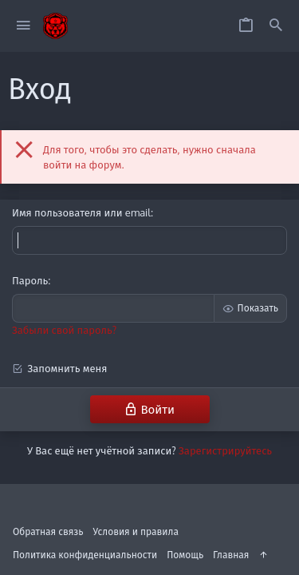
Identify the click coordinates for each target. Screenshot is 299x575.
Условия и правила (136, 531)
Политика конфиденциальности (85, 555)
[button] (23, 26)
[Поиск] (276, 26)
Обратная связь (48, 531)
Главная (231, 555)
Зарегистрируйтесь (225, 450)
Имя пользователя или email (81, 212)
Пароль (30, 280)
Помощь (185, 555)
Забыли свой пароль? (64, 329)
